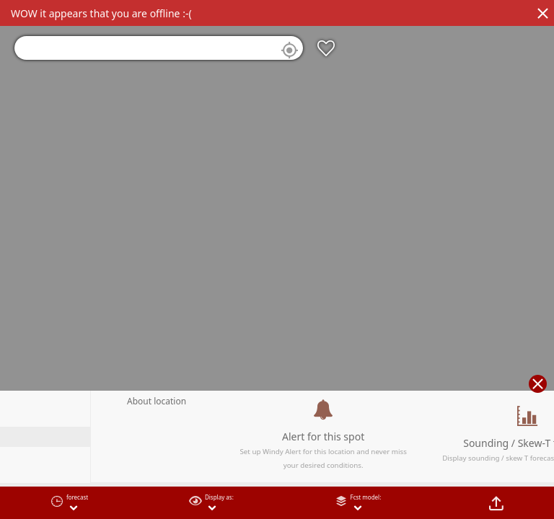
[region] (277, 259)
